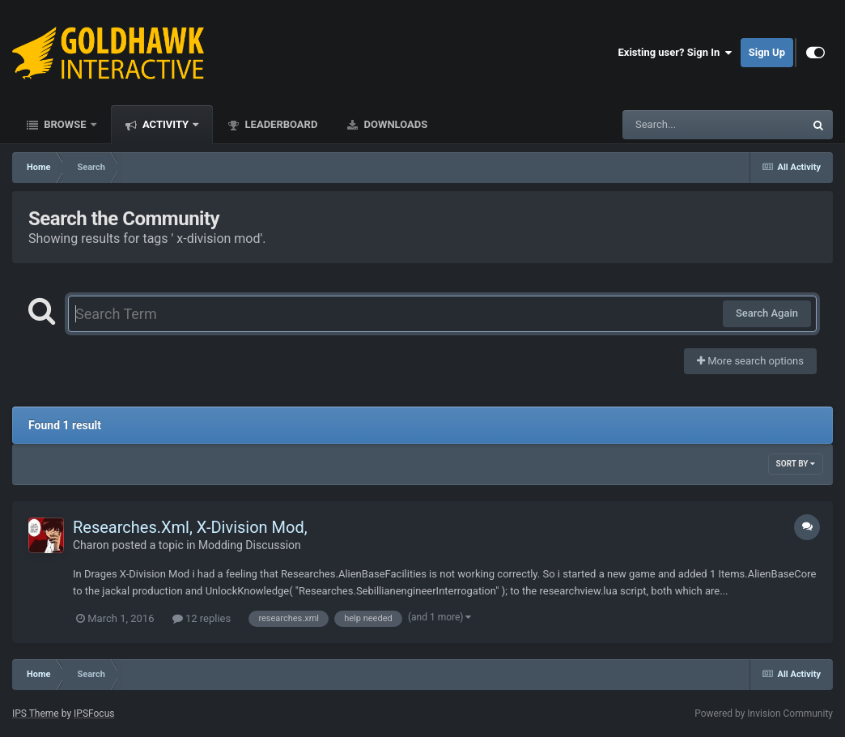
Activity (166, 124)
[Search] (672, 124)
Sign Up (767, 52)
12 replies (201, 618)
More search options (750, 361)
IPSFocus (94, 713)
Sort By (795, 463)
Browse (65, 124)
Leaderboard (279, 124)
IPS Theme (35, 713)
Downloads (394, 124)
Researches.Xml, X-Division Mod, (190, 527)
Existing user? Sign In (675, 52)
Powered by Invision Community (763, 713)
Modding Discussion (249, 545)
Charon (91, 545)
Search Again (767, 313)
